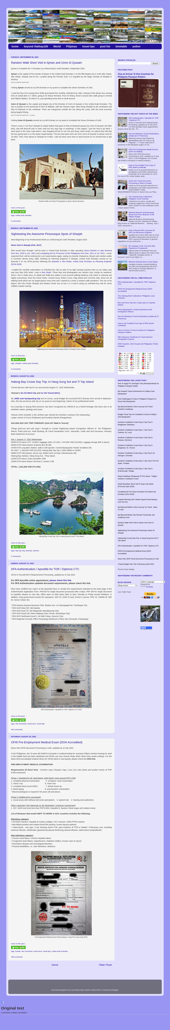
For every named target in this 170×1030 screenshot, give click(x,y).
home (15, 46)
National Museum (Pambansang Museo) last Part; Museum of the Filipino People (141, 214)
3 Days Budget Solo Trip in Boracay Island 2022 (136, 564)
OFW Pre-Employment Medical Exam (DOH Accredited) (46, 742)
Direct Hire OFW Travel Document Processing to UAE (138, 559)
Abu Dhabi (46, 272)
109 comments (17, 957)
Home (55, 964)
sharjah (18, 363)
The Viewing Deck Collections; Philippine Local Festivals (140, 198)
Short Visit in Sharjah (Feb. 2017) (26, 245)
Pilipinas (71, 46)
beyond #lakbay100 (36, 46)
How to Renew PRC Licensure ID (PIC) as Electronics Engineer (142, 231)
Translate (146, 587)
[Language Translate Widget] (152, 582)
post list (105, 46)
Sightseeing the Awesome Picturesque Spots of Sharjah (46, 234)
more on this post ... (19, 208)
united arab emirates (23, 215)
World (57, 46)
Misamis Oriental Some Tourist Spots (143, 262)
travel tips (88, 46)
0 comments (16, 221)
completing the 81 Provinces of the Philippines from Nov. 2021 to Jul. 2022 (72, 253)
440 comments (17, 730)
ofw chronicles (21, 724)
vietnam (36, 551)
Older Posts (105, 964)
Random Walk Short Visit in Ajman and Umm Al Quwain (46, 62)
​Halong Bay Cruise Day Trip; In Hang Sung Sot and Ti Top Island (52, 381)
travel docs (32, 724)
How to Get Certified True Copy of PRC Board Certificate (142, 166)
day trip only (20, 551)
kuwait (17, 951)
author (136, 46)
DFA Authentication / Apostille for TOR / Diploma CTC (45, 569)
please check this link (60, 580)
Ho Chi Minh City (28, 393)
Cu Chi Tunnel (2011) (50, 393)
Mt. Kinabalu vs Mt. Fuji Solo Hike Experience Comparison (142, 247)
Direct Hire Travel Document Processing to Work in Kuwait (140, 182)
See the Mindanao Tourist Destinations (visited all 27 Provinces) (144, 135)
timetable (121, 46)
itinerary (29, 551)
